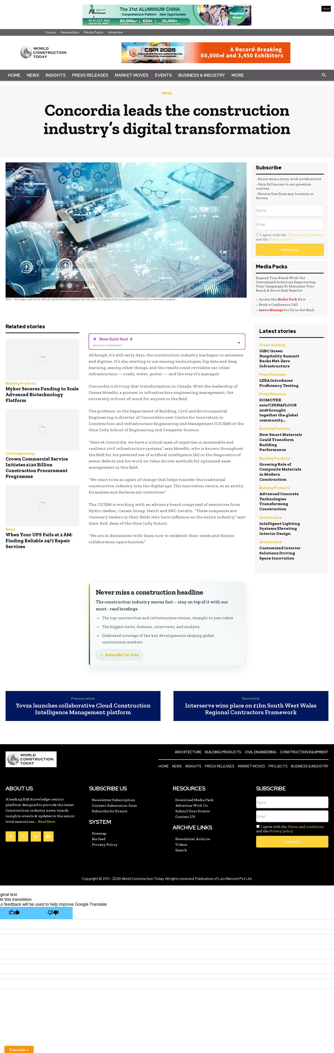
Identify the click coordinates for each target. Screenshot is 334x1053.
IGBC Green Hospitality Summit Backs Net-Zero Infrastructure (279, 358)
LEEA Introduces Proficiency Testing (279, 383)
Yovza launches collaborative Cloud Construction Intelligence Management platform (83, 708)
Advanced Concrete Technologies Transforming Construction (279, 501)
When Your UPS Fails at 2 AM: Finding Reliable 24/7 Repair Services (39, 540)
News (33, 75)
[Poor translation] (53, 913)
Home (14, 75)
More (237, 75)
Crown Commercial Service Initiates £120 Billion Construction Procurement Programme (37, 467)
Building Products (21, 383)
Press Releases (90, 75)
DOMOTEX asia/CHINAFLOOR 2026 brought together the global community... (278, 409)
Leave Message (271, 310)
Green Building (272, 345)
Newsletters (70, 32)
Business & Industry (201, 75)
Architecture (270, 518)
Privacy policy (281, 239)
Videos (50, 32)
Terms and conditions (305, 235)
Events (163, 75)
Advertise (115, 32)
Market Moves (131, 75)
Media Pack (287, 299)
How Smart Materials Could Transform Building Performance (280, 442)
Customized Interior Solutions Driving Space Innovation (280, 552)
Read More (46, 822)
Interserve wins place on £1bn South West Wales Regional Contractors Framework (251, 708)
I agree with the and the (289, 237)
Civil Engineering (20, 453)
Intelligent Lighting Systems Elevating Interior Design (279, 528)
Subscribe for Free (122, 655)
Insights (56, 75)
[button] (323, 75)
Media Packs (93, 32)
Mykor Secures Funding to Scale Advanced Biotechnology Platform (42, 394)
